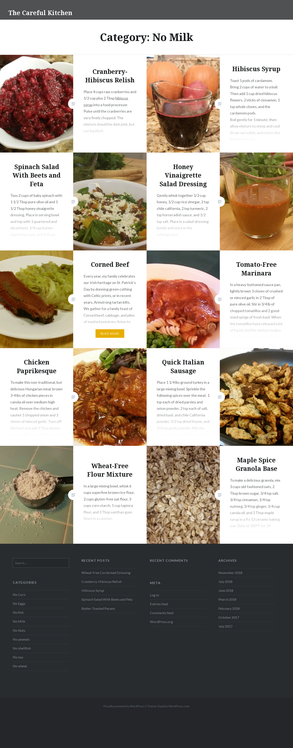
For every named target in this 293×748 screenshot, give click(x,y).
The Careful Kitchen (40, 12)
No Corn (19, 594)
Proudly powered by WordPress (124, 706)
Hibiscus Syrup (92, 590)
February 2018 (229, 608)
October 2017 (228, 617)
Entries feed (159, 604)
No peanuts (21, 639)
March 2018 (227, 599)
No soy (18, 657)
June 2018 (225, 590)
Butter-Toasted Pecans (98, 608)
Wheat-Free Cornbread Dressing (105, 573)
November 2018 (230, 573)
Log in (154, 595)
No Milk (19, 621)
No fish (18, 612)
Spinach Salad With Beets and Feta (106, 599)
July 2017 (225, 626)
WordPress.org (161, 622)
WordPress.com (179, 706)
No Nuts (19, 630)
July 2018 (225, 581)
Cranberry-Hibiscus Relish (101, 581)
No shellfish (22, 648)
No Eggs (19, 603)
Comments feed (161, 613)
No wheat (20, 666)
